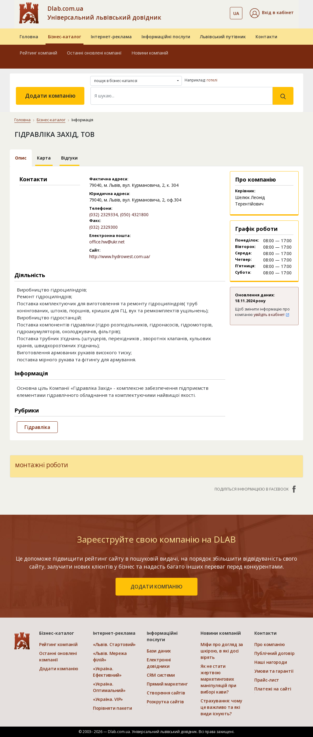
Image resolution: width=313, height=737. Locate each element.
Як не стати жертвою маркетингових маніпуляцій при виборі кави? (218, 679)
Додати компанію (50, 95)
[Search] (181, 96)
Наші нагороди (270, 662)
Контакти (266, 36)
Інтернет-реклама (111, 36)
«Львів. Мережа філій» (110, 656)
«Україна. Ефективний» (107, 672)
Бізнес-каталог (64, 36)
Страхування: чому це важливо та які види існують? (221, 707)
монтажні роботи (41, 465)
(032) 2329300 (103, 227)
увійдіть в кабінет (271, 314)
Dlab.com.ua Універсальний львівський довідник (104, 12)
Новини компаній (149, 53)
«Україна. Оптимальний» (109, 687)
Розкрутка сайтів (165, 702)
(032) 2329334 (103, 214)
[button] (272, 13)
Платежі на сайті (272, 689)
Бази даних (159, 651)
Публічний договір (274, 653)
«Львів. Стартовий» (114, 644)
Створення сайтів (166, 693)
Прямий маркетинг (167, 684)
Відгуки (69, 158)
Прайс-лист (266, 680)
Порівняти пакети (112, 708)
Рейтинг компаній (38, 53)
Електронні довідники (159, 663)
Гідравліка (37, 427)
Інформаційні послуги (166, 36)
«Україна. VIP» (108, 699)
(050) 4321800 (134, 214)
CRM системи (161, 675)
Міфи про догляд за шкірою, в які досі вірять (222, 650)
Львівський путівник (223, 36)
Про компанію (269, 644)
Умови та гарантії (273, 671)
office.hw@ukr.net (107, 242)
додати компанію (156, 586)
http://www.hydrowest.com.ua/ (119, 256)
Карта (44, 158)
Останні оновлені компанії (94, 53)
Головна (29, 36)
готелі (212, 80)
